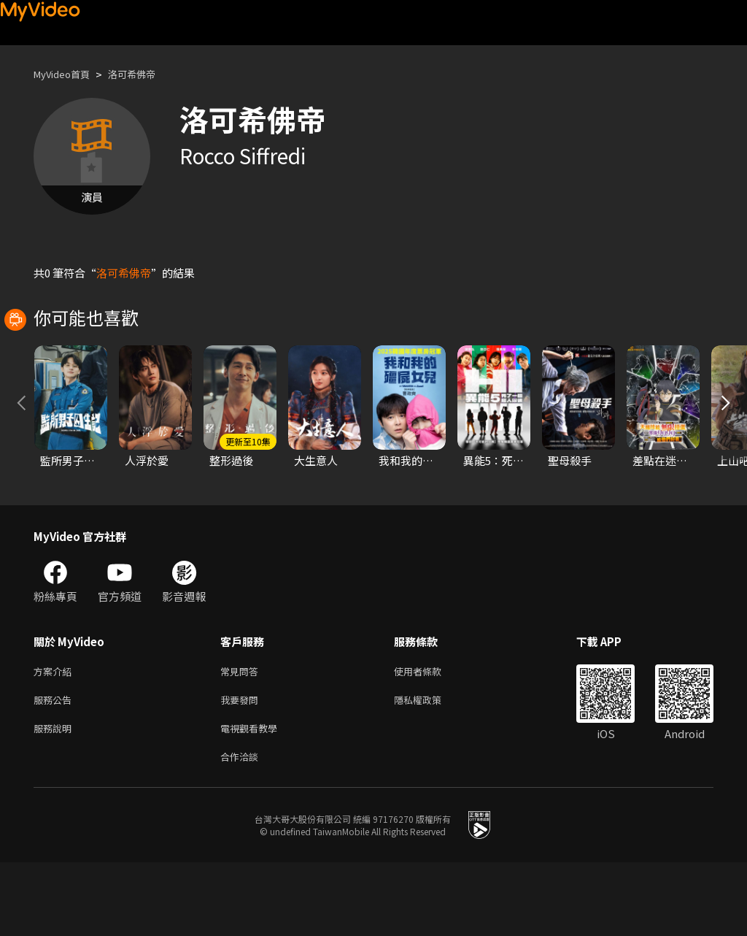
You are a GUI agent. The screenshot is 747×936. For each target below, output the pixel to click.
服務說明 (55, 798)
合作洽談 (242, 829)
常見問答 (242, 737)
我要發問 (242, 767)
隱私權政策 (430, 767)
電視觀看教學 (253, 798)
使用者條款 (430, 737)
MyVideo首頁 (67, 74)
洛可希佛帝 (145, 74)
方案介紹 (55, 737)
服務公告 (55, 767)
